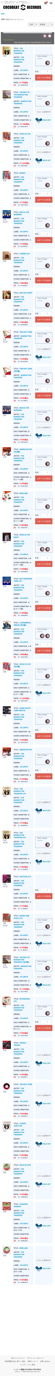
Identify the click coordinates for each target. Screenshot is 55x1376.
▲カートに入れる (44, 77)
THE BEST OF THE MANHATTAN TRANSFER (22, 94)
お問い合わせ (45, 1361)
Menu (51, 2)
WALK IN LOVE (25, 1165)
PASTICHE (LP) (25, 877)
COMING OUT (24, 254)
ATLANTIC (24, 70)
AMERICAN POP (25, 750)
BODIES (22, 173)
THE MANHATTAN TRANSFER (19, 50)
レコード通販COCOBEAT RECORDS (27, 1370)
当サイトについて (18, 1358)
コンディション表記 (27, 1365)
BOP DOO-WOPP (25, 293)
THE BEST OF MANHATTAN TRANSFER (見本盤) (22, 959)
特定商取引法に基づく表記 (15, 1361)
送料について (33, 1361)
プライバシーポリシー (35, 1358)
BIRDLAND (23, 493)
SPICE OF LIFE (24, 134)
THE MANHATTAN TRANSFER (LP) (20, 791)
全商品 (3, 14)
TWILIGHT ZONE (25, 332)
